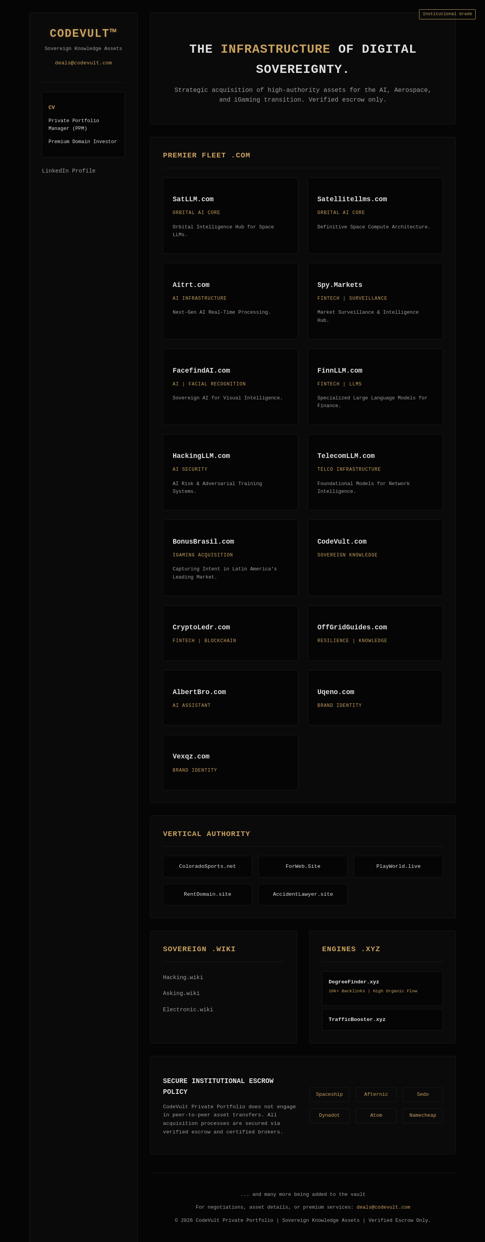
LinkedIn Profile (68, 171)
